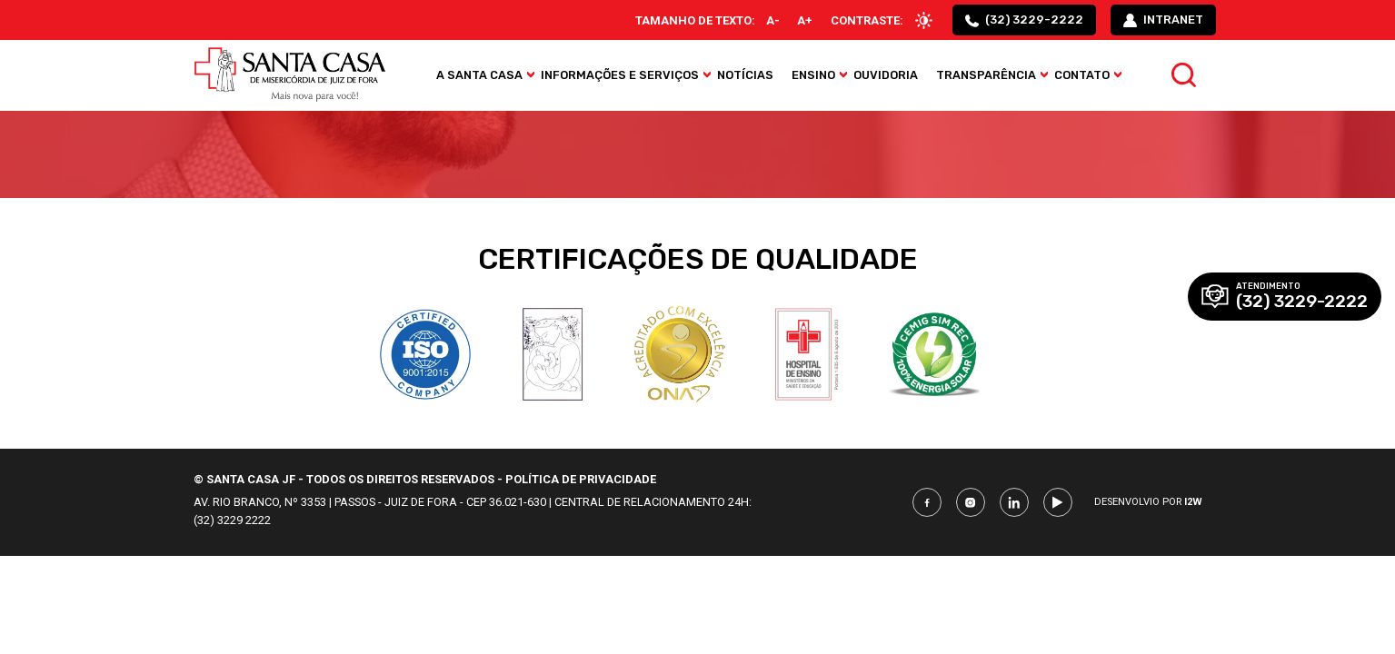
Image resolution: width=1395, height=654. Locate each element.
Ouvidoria (887, 77)
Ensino (815, 77)
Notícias (747, 77)
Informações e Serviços (622, 77)
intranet (1162, 21)
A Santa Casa (481, 77)
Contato (1083, 77)
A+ (798, 21)
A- (765, 21)
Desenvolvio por (1148, 502)
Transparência (988, 77)
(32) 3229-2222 (1021, 21)
